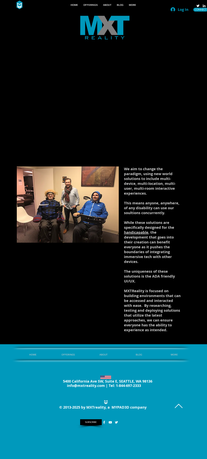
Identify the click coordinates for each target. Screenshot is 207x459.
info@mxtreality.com (86, 385)
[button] (90, 4)
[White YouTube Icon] (110, 422)
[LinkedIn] (204, 6)
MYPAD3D (120, 407)
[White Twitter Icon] (198, 6)
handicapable (136, 232)
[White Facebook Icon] (104, 422)
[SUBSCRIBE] (91, 422)
